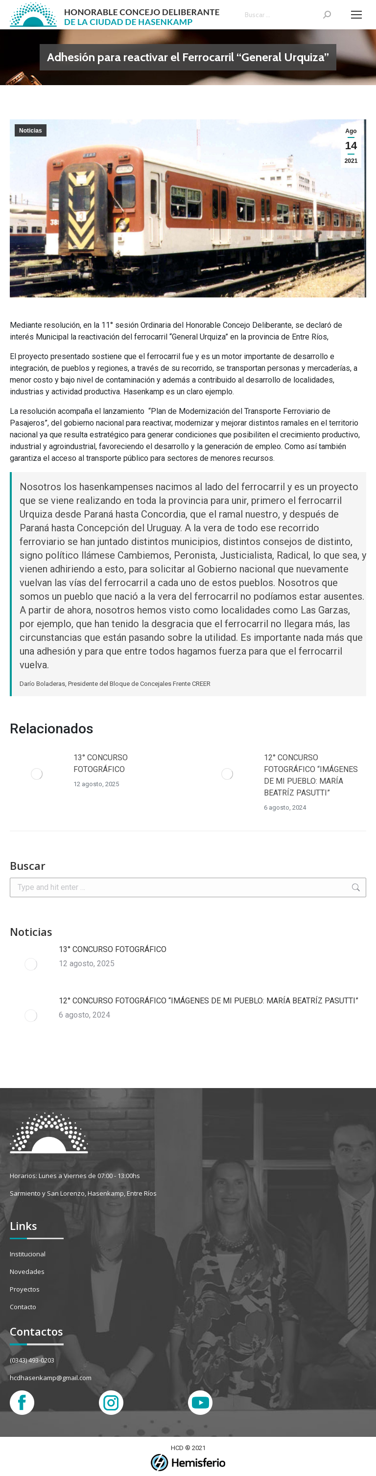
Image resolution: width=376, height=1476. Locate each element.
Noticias (30, 130)
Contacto (23, 1306)
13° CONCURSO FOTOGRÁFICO (100, 763)
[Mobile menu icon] (356, 14)
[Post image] (37, 774)
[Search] (288, 14)
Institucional (28, 1253)
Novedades (27, 1271)
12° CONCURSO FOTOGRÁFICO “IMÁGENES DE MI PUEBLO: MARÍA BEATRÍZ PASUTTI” (311, 775)
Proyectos (25, 1289)
